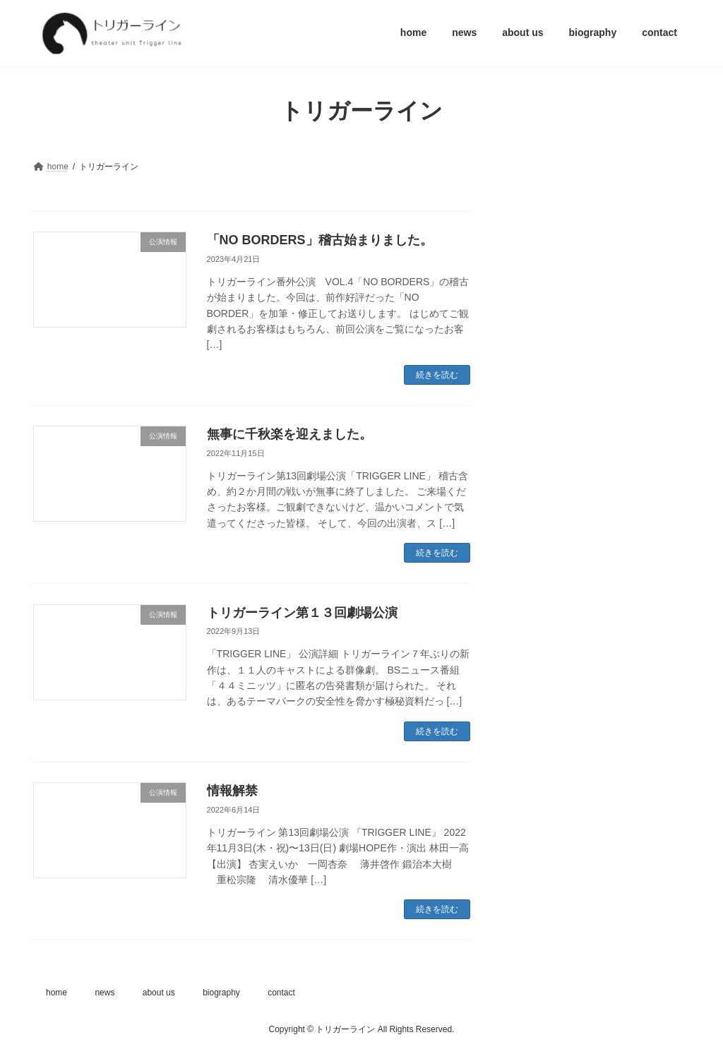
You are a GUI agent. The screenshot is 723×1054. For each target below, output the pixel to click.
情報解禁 (232, 791)
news (104, 993)
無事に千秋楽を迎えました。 (289, 434)
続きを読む (437, 375)
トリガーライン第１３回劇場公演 (308, 613)
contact (281, 993)
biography (221, 993)
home (56, 993)
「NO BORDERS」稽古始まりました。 (320, 240)
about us (159, 993)
